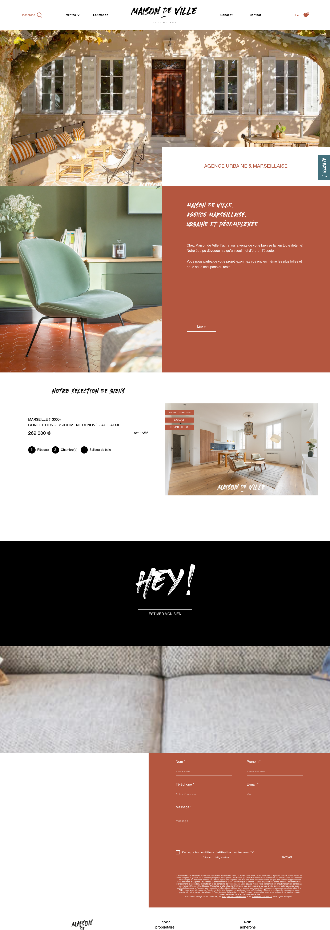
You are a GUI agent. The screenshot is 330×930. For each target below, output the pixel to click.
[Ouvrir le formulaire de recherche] (32, 15)
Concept (226, 15)
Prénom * (254, 762)
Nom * (180, 762)
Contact (255, 15)
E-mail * (252, 784)
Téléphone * (185, 784)
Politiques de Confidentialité (234, 897)
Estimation (100, 15)
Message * (184, 807)
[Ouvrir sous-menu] (78, 14)
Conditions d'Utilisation (262, 897)
